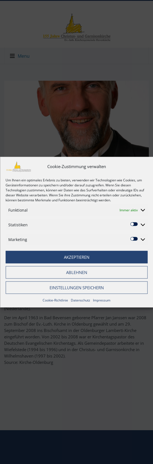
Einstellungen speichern (77, 287)
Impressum (101, 300)
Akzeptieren (76, 257)
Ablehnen (76, 272)
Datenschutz (80, 300)
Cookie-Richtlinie (55, 300)
